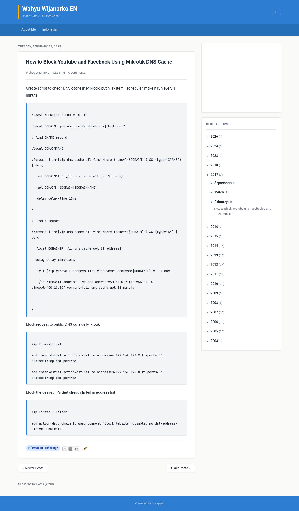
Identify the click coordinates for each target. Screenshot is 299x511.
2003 (214, 341)
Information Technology (43, 448)
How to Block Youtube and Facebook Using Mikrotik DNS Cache (99, 62)
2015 (214, 236)
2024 (214, 146)
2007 (214, 312)
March (219, 192)
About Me (28, 29)
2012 (214, 264)
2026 (214, 136)
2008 (214, 303)
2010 (214, 284)
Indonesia (49, 29)
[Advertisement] (241, 77)
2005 (214, 331)
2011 (214, 274)
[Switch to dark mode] (276, 12)
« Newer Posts (33, 468)
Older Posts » (180, 468)
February (221, 202)
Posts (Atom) (45, 484)
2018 (214, 165)
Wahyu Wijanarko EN (49, 8)
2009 (214, 293)
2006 (214, 322)
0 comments (76, 72)
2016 (214, 227)
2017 (214, 174)
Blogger (158, 503)
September (222, 183)
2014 (214, 246)
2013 (214, 255)
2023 (214, 156)
